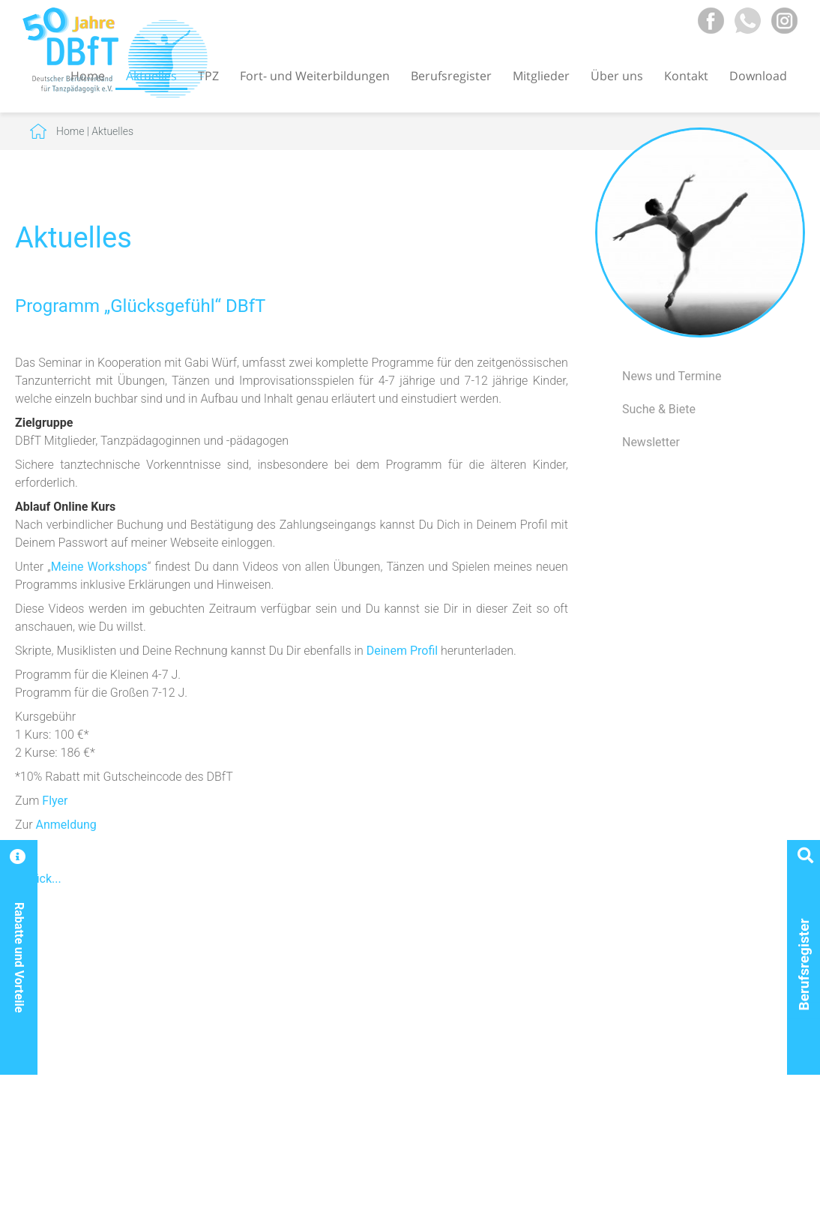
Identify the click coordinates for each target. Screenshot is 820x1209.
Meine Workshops (99, 567)
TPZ (208, 76)
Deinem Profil (402, 651)
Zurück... (38, 879)
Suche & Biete (659, 409)
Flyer (54, 801)
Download (758, 76)
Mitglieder (541, 76)
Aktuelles (112, 131)
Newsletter (651, 442)
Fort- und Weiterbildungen (315, 76)
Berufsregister (451, 76)
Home (70, 131)
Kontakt (686, 76)
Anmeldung (66, 825)
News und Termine (671, 376)
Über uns (617, 76)
